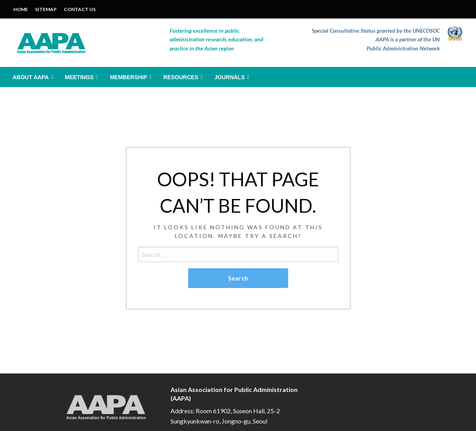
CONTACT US (80, 9)
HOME (20, 9)
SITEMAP (46, 9)
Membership (128, 77)
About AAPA (31, 77)
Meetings (79, 77)
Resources (180, 77)
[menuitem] (32, 77)
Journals (230, 77)
